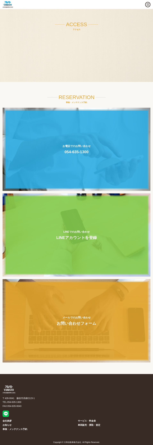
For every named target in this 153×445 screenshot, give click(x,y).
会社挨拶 (7, 421)
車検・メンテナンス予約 (15, 429)
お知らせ (7, 425)
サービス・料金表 (87, 421)
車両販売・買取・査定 (89, 425)
